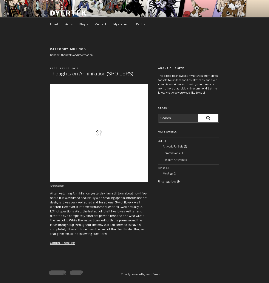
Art (69, 24)
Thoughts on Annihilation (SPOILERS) (91, 74)
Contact (100, 24)
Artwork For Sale (173, 146)
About (54, 24)
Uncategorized (167, 181)
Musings (168, 173)
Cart (141, 24)
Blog (84, 24)
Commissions (171, 153)
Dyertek (68, 13)
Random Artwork (173, 159)
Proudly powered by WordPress (140, 274)
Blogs (162, 167)
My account (121, 24)
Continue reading (62, 243)
